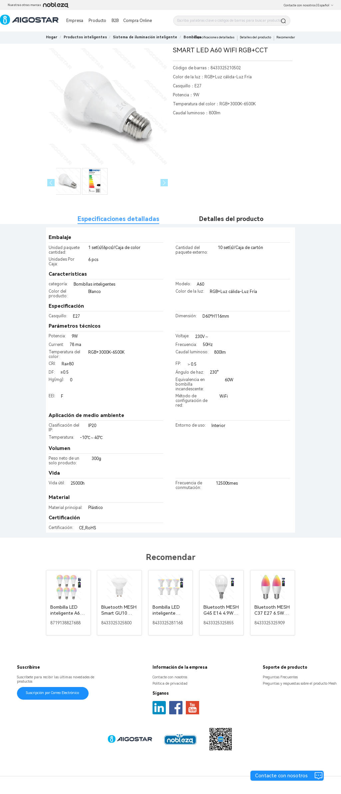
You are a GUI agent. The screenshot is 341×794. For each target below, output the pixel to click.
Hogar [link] (51, 37)
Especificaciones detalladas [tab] (118, 218)
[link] (85, 37)
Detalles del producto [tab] (231, 218)
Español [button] (325, 5)
